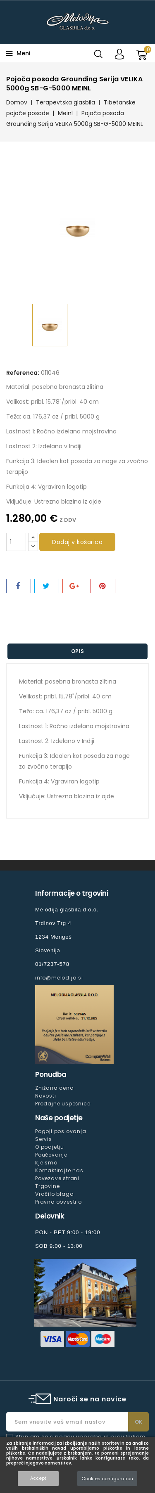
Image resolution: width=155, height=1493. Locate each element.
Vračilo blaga (54, 1193)
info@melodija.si (59, 977)
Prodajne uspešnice (62, 1103)
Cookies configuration (107, 1478)
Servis (43, 1139)
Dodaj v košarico (77, 542)
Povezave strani (57, 1178)
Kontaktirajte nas (59, 1170)
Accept (38, 1478)
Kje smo (46, 1162)
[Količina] (16, 542)
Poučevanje (51, 1154)
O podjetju (49, 1146)
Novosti (45, 1095)
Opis (77, 651)
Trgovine (47, 1186)
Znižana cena (54, 1087)
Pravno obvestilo (58, 1201)
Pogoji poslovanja (60, 1131)
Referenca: (22, 373)
